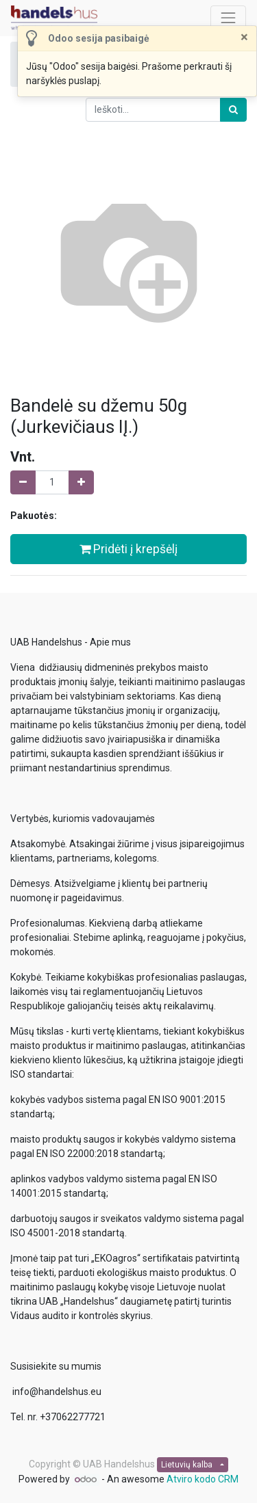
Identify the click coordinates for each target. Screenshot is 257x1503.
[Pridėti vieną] (81, 482)
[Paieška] (233, 110)
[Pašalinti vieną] (23, 482)
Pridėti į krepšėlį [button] (128, 549)
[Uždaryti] (244, 37)
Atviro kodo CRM (202, 1479)
